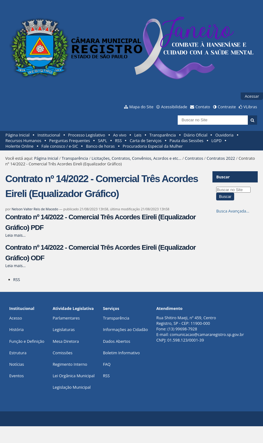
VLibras (250, 107)
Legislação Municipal (72, 387)
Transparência (162, 135)
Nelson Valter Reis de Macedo (34, 209)
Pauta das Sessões (186, 140)
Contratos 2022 (221, 158)
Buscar (223, 177)
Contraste (227, 107)
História (16, 329)
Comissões (63, 353)
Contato (202, 107)
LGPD (217, 140)
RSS (118, 140)
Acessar (252, 96)
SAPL (102, 140)
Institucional (49, 135)
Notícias (16, 364)
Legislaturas (64, 329)
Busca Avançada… (232, 211)
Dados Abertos (116, 341)
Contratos (194, 158)
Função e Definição (26, 341)
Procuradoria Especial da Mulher (153, 146)
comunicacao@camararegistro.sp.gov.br (207, 334)
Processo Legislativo (86, 135)
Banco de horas (100, 146)
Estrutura (18, 353)
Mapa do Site (141, 107)
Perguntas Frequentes (69, 140)
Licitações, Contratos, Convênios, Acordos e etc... (136, 158)
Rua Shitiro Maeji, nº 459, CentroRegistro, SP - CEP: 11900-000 (186, 320)
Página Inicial (18, 135)
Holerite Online (19, 146)
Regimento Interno (70, 364)
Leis (137, 135)
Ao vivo (120, 135)
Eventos (16, 375)
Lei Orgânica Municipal (74, 375)
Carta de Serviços (146, 140)
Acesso (15, 318)
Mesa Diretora (66, 341)
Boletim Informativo (121, 353)
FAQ (107, 364)
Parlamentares (66, 318)
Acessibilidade (174, 107)
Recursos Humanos (23, 140)
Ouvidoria (224, 135)
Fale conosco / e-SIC (60, 146)
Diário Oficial (195, 135)
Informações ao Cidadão (125, 329)
